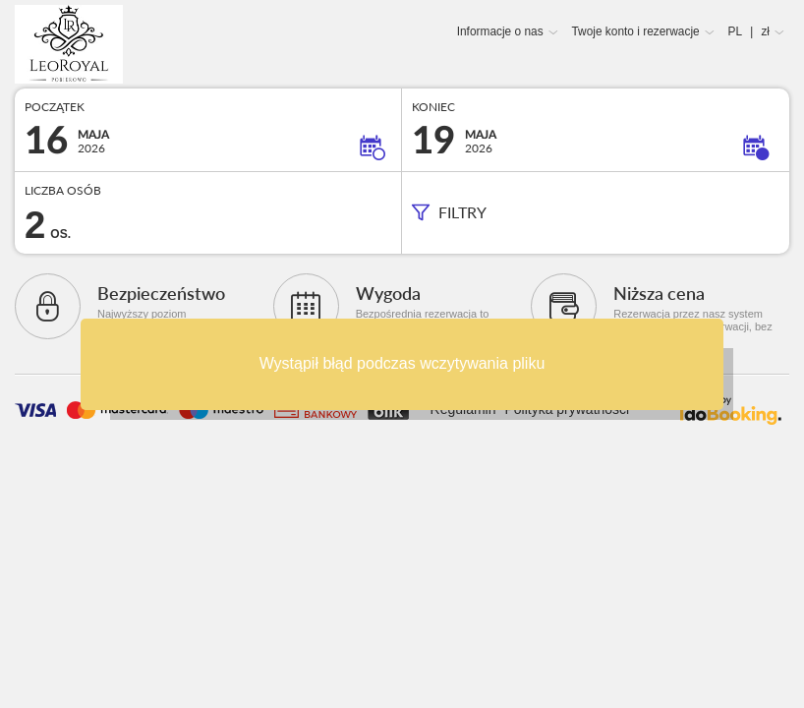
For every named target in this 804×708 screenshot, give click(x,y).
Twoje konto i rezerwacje (635, 31)
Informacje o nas (500, 31)
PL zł (749, 31)
